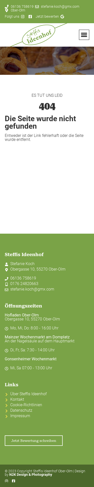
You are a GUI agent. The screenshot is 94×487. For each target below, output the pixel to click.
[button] (84, 35)
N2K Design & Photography (30, 475)
